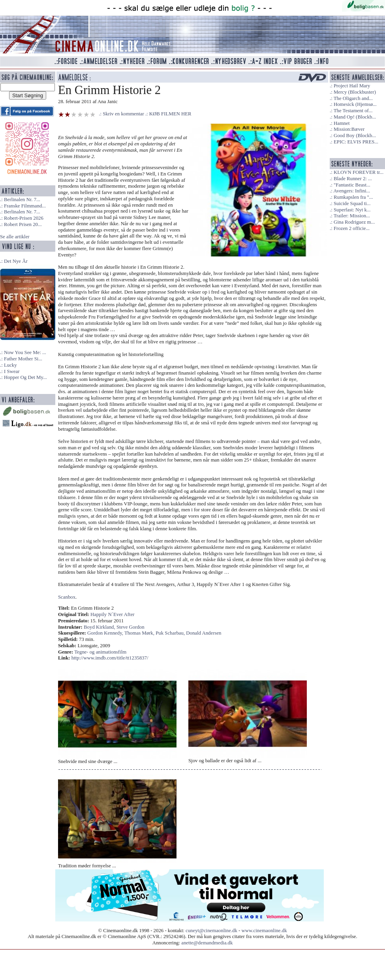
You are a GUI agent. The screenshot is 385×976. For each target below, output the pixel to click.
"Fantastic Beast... (352, 185)
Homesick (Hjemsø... (355, 104)
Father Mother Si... (23, 359)
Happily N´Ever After (112, 614)
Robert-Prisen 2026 (23, 218)
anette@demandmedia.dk (207, 943)
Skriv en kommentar (123, 114)
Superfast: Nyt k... (352, 210)
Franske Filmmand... (25, 206)
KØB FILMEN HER (170, 114)
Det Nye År (16, 261)
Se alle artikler (15, 236)
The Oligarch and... (353, 98)
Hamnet (342, 123)
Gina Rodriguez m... (354, 222)
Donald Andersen (203, 633)
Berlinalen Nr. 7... (22, 199)
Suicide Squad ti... (352, 203)
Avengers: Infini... (351, 191)
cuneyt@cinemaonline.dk (211, 930)
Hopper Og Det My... (25, 377)
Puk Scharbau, (171, 633)
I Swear (11, 371)
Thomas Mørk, (140, 633)
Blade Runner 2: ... (353, 178)
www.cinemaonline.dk (264, 930)
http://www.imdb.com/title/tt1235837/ (109, 658)
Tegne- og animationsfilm (100, 652)
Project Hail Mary (352, 86)
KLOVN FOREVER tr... (358, 172)
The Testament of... (353, 110)
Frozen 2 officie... (352, 228)
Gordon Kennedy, (105, 633)
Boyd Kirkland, (100, 627)
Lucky (10, 365)
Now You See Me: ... (25, 352)
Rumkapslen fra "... (353, 197)
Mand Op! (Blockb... (355, 117)
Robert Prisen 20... (23, 224)
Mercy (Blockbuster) (355, 92)
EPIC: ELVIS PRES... (356, 142)
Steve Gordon (130, 627)
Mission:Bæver (349, 129)
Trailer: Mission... (352, 216)
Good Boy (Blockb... (355, 135)
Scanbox (66, 597)
